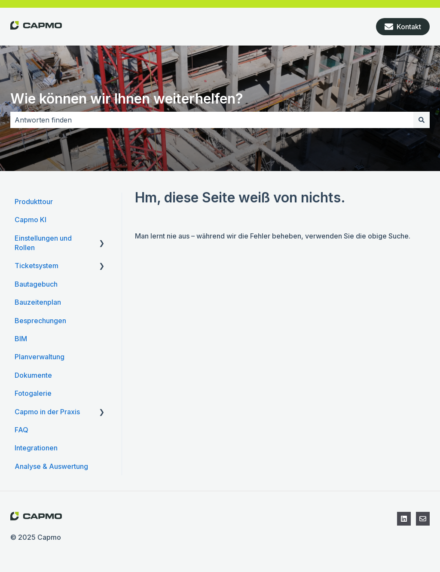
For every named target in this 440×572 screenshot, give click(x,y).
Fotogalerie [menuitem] (33, 393)
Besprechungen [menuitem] (40, 320)
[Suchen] (421, 120)
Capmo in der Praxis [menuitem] (47, 411)
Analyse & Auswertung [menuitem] (51, 466)
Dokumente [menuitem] (33, 375)
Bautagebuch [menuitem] (36, 284)
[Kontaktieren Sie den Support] (423, 519)
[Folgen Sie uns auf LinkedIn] (404, 519)
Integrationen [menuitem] (36, 448)
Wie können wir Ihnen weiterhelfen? (126, 98)
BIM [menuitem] (21, 338)
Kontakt (403, 26)
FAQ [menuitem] (21, 429)
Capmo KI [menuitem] (30, 219)
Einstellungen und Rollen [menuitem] (43, 243)
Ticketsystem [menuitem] (36, 265)
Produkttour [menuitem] (34, 201)
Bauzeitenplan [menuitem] (38, 302)
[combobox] (211, 120)
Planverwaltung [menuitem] (39, 356)
